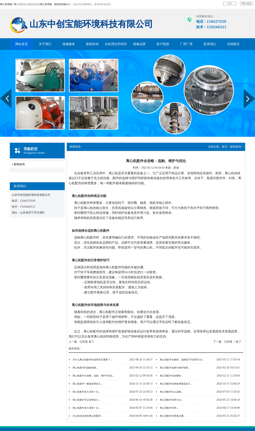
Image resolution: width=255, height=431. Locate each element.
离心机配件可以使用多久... (86, 399)
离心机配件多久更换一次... (86, 408)
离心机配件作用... (169, 408)
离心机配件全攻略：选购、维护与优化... (93, 375)
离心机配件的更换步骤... (172, 416)
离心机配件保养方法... (171, 399)
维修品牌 (139, 44)
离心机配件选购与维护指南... (175, 367)
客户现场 (163, 44)
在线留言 (233, 44)
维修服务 (68, 44)
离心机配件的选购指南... (85, 367)
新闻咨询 (92, 44)
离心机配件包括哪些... (171, 375)
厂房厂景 (186, 44)
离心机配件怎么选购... (171, 391)
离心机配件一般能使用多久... (88, 383)
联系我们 (210, 44)
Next (246, 90)
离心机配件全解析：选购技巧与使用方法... (182, 359)
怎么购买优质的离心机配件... (88, 416)
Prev (2, 90)
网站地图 (246, 3)
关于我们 (45, 44)
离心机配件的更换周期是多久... (176, 383)
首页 (224, 146)
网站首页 (21, 44)
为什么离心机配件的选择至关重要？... (92, 359)
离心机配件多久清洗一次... (86, 391)
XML (229, 3)
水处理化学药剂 (116, 44)
